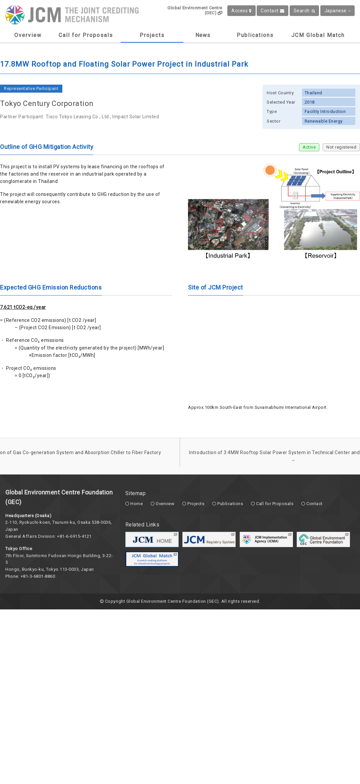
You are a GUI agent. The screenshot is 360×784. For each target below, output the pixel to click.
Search (304, 10)
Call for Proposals (86, 35)
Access (241, 10)
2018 (310, 102)
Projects (152, 35)
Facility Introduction (325, 111)
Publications (255, 35)
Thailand (313, 92)
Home (136, 503)
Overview (28, 35)
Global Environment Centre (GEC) (194, 10)
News (202, 35)
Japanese (337, 10)
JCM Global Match (318, 35)
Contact (272, 10)
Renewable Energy (324, 121)
